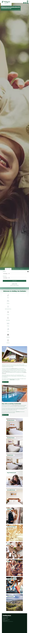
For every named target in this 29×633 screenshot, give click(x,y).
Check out (4, 276)
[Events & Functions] (14, 532)
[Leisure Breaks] (14, 602)
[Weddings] (14, 515)
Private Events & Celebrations (9, 7)
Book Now (14, 280)
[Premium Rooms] (14, 443)
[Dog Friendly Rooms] (14, 478)
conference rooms (14, 368)
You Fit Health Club (6, 371)
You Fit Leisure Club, (15, 405)
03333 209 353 (5, 620)
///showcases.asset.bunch (9, 621)
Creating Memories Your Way (6, 8)
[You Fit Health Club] (14, 584)
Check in (4, 271)
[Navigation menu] (27, 1)
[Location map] (27, 3)
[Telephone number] (24, 3)
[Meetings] (14, 549)
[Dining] (14, 567)
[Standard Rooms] (14, 426)
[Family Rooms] (14, 460)
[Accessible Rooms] (14, 495)
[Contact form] (25, 3)
